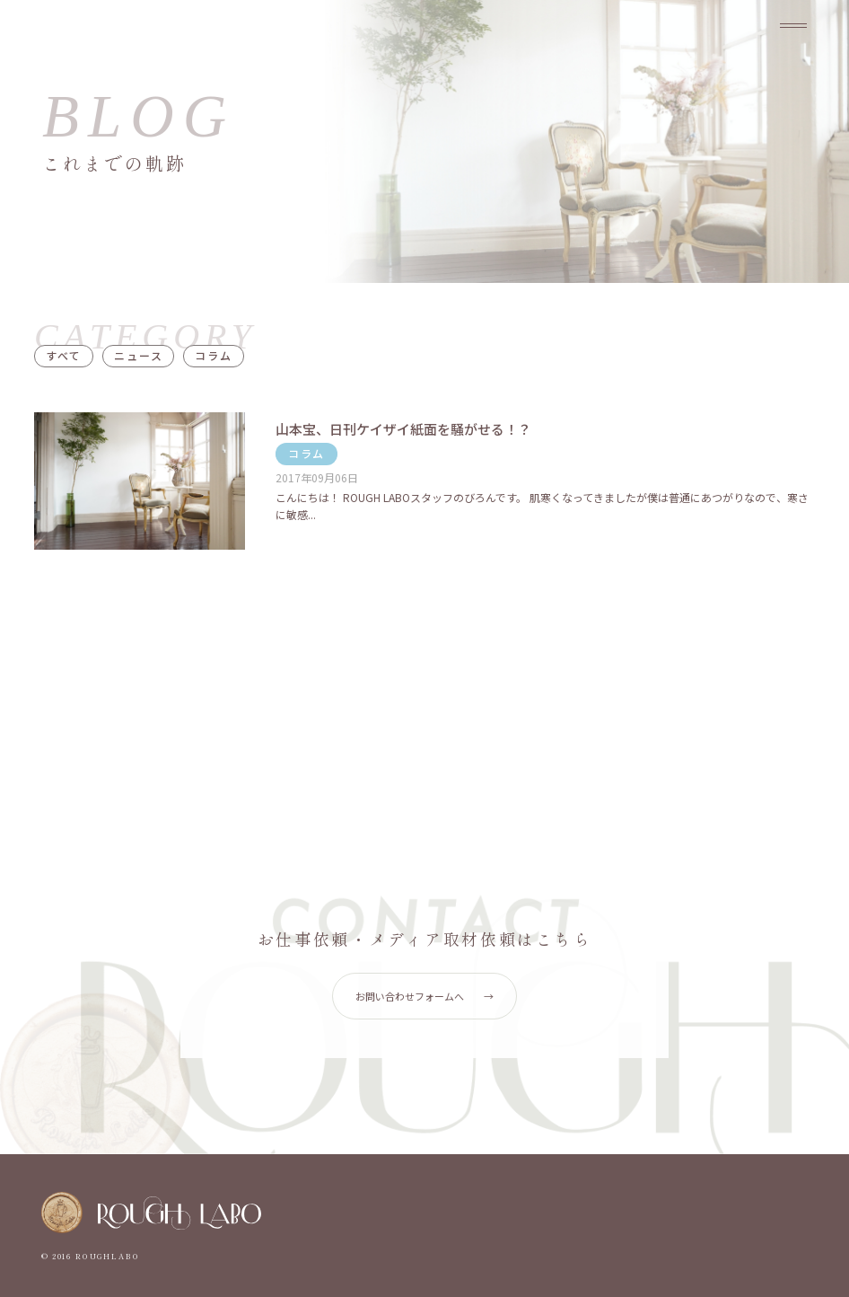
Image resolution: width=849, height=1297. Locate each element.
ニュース (138, 355)
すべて (64, 355)
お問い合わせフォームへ (424, 996)
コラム (213, 355)
